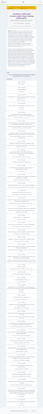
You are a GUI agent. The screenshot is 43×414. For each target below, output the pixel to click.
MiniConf (26, 411)
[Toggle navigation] (40, 2)
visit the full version (31, 8)
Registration (16, 8)
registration (22, 76)
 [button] (23, 2)
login (28, 76)
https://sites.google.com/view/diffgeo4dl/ (22, 26)
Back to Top (33, 411)
